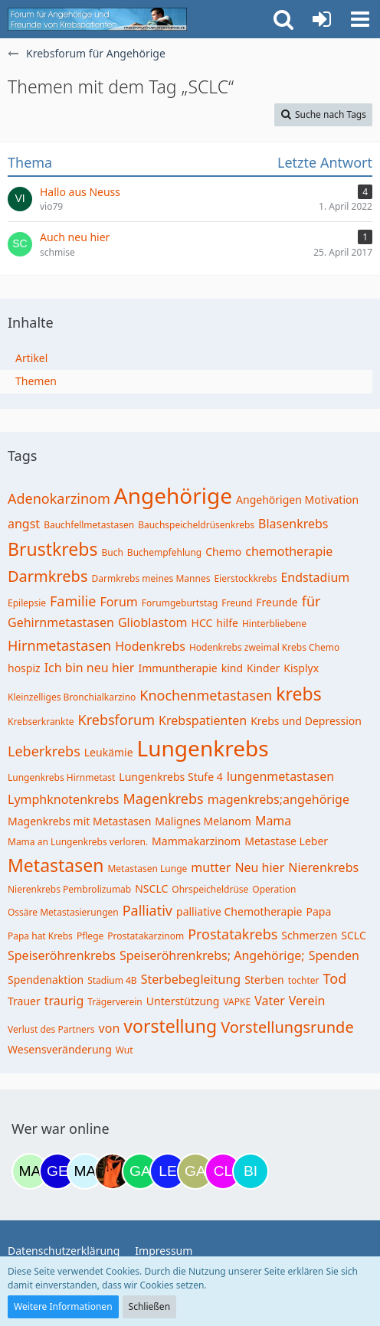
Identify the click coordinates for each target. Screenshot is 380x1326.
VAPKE (237, 1001)
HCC (202, 623)
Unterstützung (183, 1001)
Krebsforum (117, 719)
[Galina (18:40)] (195, 1171)
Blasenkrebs (293, 523)
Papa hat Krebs (40, 935)
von (109, 1028)
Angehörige (173, 495)
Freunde (276, 602)
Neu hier (259, 867)
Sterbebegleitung (191, 979)
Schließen (149, 1306)
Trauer (24, 1001)
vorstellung (170, 1026)
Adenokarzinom (59, 498)
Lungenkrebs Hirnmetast (61, 777)
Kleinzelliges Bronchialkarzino (72, 697)
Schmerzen (309, 935)
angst (24, 523)
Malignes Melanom (203, 821)
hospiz (24, 668)
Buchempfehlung (164, 552)
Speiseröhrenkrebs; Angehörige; (212, 955)
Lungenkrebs (203, 748)
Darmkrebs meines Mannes (150, 578)
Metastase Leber (286, 841)
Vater (269, 1000)
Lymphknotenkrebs (63, 799)
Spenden (334, 955)
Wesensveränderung (60, 1049)
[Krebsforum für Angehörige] (97, 19)
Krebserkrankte (41, 721)
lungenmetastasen (280, 776)
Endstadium (314, 577)
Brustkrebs (52, 549)
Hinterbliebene (274, 623)
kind (232, 668)
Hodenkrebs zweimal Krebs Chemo (264, 647)
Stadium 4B (112, 980)
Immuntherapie (177, 668)
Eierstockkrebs (245, 578)
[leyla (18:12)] (167, 1171)
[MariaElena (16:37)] (85, 1171)
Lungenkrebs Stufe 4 (170, 776)
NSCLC (151, 888)
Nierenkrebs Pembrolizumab (69, 889)
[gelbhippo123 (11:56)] (57, 1171)
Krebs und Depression (306, 721)
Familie (73, 601)
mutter (211, 867)
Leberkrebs (44, 751)
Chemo (223, 551)
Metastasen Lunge (147, 868)
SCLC (353, 935)
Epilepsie (27, 602)
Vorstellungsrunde (287, 1027)
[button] (360, 19)
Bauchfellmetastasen (89, 524)
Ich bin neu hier (89, 667)
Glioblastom (153, 622)
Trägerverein (114, 1001)
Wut (124, 1050)
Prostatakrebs (232, 934)
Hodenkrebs (150, 646)
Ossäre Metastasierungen (63, 912)
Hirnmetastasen (59, 645)
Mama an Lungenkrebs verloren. (78, 841)
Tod (335, 978)
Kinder (263, 668)
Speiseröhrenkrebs (62, 955)
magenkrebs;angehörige (278, 799)
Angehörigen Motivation (297, 499)
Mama (273, 820)
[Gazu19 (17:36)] (140, 1171)
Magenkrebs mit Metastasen (79, 821)
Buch (112, 552)
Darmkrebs (47, 576)
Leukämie (108, 752)
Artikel (31, 358)
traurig (64, 1000)
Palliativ (147, 910)
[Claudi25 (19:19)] (223, 1171)
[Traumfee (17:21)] (112, 1171)
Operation (274, 889)
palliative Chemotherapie (239, 911)
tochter (303, 980)
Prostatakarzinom (145, 935)
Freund (236, 602)
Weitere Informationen (63, 1306)
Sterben (264, 979)
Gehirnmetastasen (61, 622)
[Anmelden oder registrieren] (321, 19)
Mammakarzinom (196, 841)
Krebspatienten (203, 720)
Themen (36, 381)
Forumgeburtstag (180, 602)
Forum (118, 601)
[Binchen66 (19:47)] (250, 1171)
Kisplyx (301, 668)
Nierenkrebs (323, 867)
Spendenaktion (46, 979)
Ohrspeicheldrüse (210, 889)
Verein (307, 1000)
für (311, 601)
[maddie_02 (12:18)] (29, 1171)
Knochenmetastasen (205, 695)
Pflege (90, 935)
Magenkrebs (163, 798)
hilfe (227, 623)
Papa (319, 911)
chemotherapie (288, 551)
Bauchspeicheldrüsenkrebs (196, 524)
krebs (298, 693)
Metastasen (55, 865)
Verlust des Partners (51, 1029)
